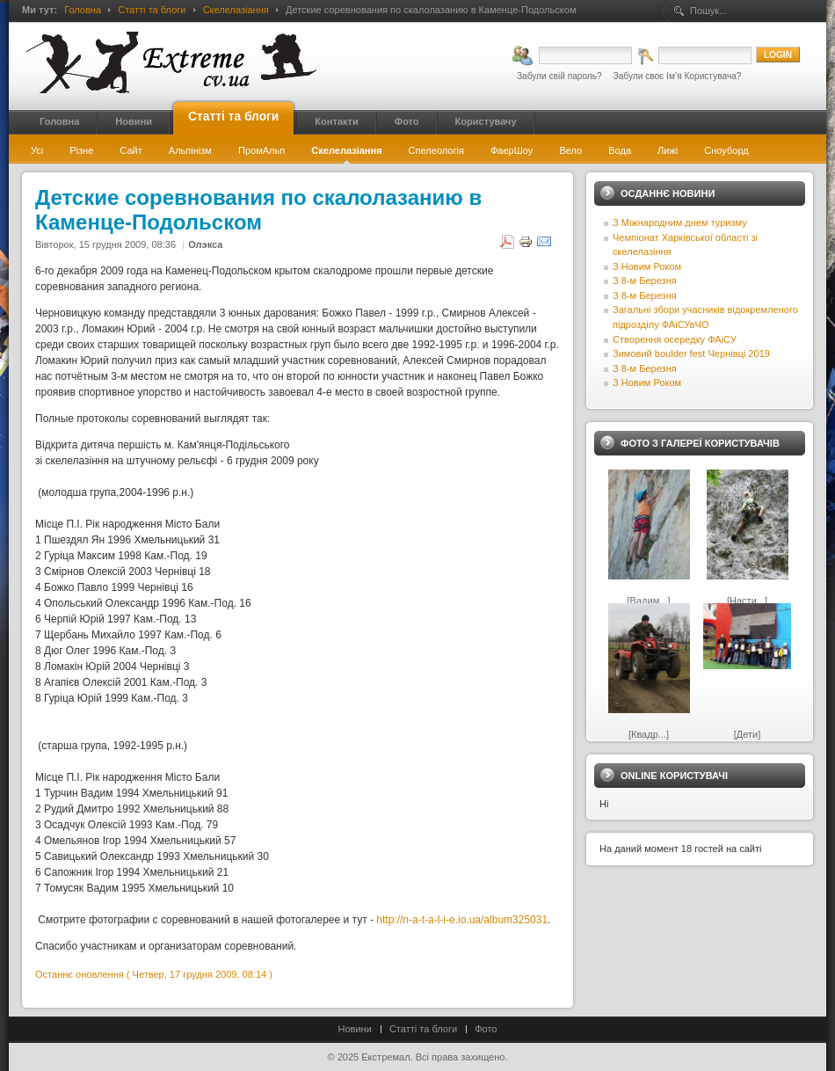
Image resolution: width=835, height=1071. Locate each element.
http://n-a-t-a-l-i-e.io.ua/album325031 (462, 920)
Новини (355, 1029)
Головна (82, 9)
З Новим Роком (647, 266)
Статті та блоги (151, 9)
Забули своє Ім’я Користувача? (678, 76)
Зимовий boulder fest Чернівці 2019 (691, 353)
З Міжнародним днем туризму (680, 222)
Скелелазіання (236, 9)
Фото (486, 1029)
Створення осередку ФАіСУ (675, 339)
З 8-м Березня (645, 280)
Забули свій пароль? (559, 76)
